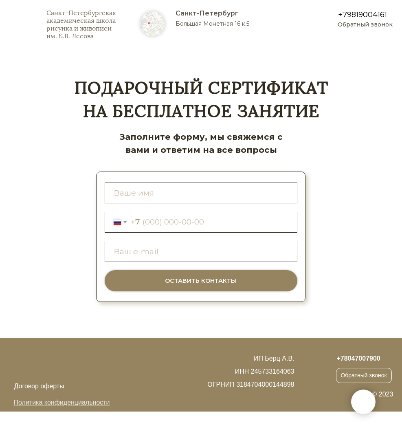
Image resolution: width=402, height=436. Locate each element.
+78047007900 (358, 358)
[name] (201, 193)
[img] (369, 41)
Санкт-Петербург (207, 13)
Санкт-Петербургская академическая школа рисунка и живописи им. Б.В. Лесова (81, 24)
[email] (201, 251)
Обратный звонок (363, 375)
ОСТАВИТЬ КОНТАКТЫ (201, 280)
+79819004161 (362, 14)
